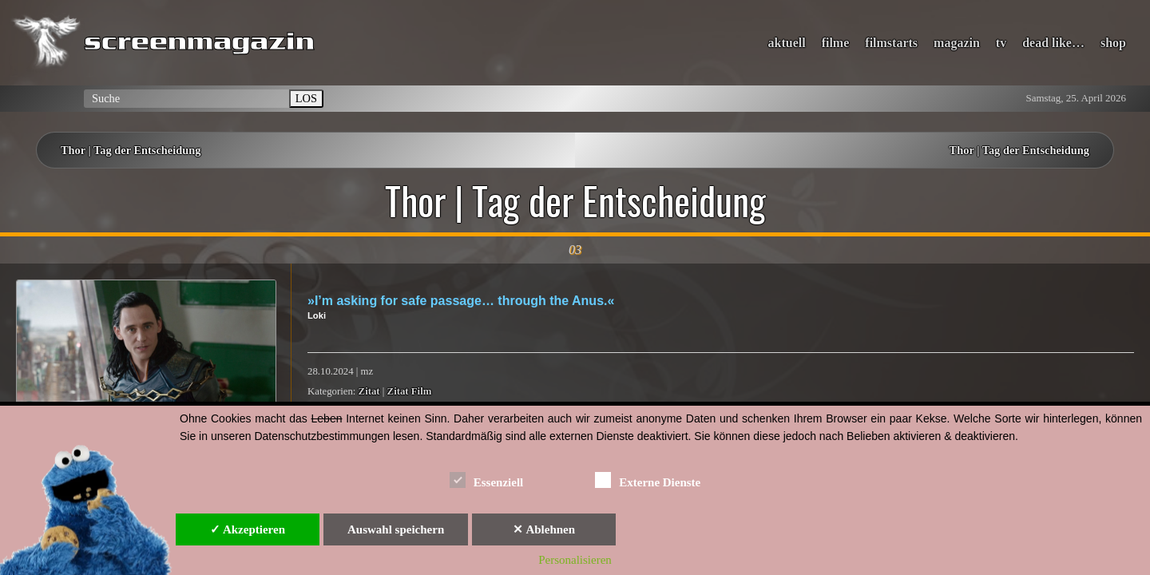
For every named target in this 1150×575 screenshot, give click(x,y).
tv (1001, 43)
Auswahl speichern (395, 529)
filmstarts (891, 43)
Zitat (369, 391)
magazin (957, 43)
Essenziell (487, 479)
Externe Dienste (647, 479)
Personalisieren (575, 559)
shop (1113, 43)
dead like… (1053, 43)
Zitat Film (409, 391)
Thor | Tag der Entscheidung (130, 150)
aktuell (787, 43)
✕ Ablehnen (544, 529)
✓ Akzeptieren (247, 529)
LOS (306, 98)
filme (836, 43)
